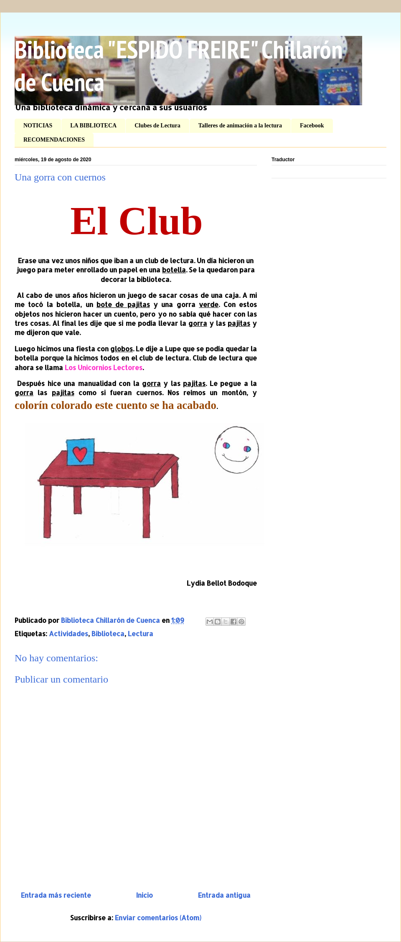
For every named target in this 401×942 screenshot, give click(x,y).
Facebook (312, 125)
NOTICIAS (37, 125)
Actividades (68, 633)
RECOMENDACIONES (54, 140)
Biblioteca (107, 633)
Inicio (144, 895)
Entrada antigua (224, 895)
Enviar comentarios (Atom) (158, 917)
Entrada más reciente (56, 895)
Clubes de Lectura (157, 125)
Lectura (140, 633)
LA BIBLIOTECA (93, 125)
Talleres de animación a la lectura (240, 125)
